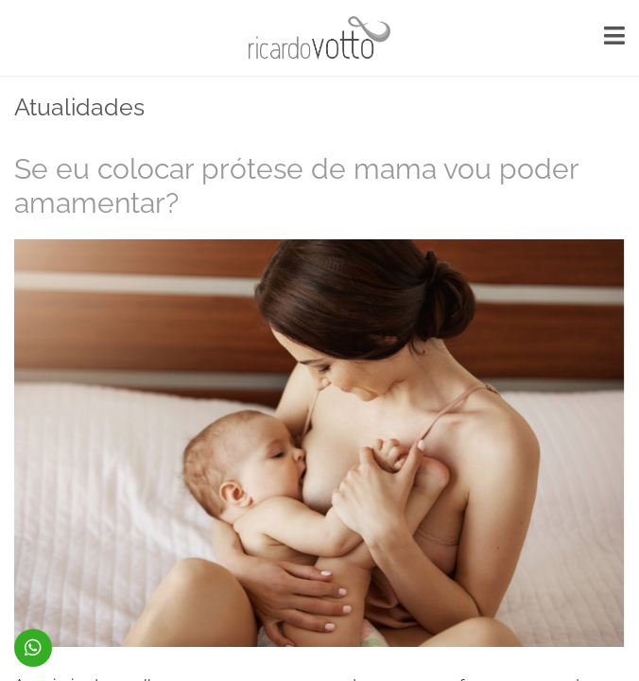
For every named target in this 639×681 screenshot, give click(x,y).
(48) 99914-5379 (33, 648)
